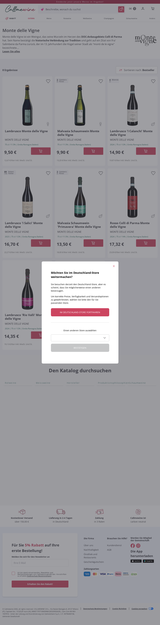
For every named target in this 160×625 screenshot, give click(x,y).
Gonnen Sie (135, 413)
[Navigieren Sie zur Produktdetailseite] (27, 105)
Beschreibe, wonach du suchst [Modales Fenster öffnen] (63, 9)
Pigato (39, 423)
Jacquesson (73, 466)
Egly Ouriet (73, 461)
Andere (152, 18)
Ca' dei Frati (73, 432)
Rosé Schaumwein (139, 398)
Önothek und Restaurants (90, 556)
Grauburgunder (45, 428)
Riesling (40, 433)
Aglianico (10, 394)
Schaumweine (131, 18)
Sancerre (41, 413)
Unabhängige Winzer (110, 398)
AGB (109, 549)
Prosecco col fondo (140, 394)
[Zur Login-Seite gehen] (143, 9)
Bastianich (73, 427)
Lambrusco (11, 441)
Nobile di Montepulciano (13, 410)
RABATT (10, 18)
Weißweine (87, 18)
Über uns (88, 545)
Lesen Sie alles (11, 51)
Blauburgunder (14, 417)
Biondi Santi (74, 441)
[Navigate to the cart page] (153, 9)
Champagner (109, 18)
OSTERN (31, 18)
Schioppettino (13, 403)
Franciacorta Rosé (139, 408)
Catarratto (42, 394)
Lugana (40, 438)
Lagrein (9, 451)
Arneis (39, 389)
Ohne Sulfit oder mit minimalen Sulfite (109, 420)
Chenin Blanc (43, 403)
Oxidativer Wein (107, 394)
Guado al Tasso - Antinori (76, 415)
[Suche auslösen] (121, 9)
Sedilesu (72, 403)
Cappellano (73, 437)
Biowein (102, 413)
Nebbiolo (10, 432)
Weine (48, 18)
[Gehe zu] (133, 546)
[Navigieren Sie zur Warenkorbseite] (20, 9)
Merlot (9, 437)
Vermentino (43, 448)
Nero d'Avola (12, 422)
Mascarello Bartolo (78, 451)
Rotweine (67, 18)
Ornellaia (72, 422)
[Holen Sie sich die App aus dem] (136, 561)
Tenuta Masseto (76, 476)
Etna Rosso (11, 446)
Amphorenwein (107, 408)
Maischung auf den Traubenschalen (109, 428)
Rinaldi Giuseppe (76, 456)
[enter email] (40, 563)
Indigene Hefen (107, 403)
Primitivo (10, 427)
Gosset (71, 394)
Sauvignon (42, 443)
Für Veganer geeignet (110, 389)
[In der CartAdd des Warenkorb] (41, 151)
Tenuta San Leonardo (79, 389)
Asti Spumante (137, 403)
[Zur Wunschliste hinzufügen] (48, 81)
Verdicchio (42, 398)
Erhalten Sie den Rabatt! (40, 584)
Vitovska (41, 408)
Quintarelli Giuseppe (79, 446)
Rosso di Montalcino (16, 398)
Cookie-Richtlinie (119, 608)
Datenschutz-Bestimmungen (39, 576)
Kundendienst (114, 545)
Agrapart (72, 471)
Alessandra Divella (77, 398)
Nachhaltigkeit (91, 549)
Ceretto (71, 408)
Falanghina (42, 418)
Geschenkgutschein (94, 561)
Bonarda (10, 389)
